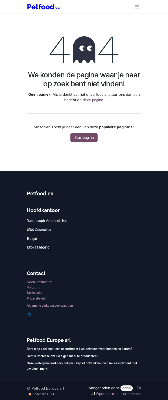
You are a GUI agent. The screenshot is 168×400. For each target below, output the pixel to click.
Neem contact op (40, 282)
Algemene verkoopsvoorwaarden (50, 305)
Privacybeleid (36, 298)
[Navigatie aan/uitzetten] (136, 6)
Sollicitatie (34, 293)
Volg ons (34, 287)
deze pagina (93, 100)
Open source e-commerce (118, 393)
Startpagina (84, 137)
